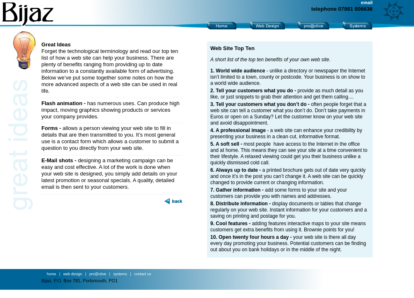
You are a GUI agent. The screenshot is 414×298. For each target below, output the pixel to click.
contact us (142, 274)
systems (120, 274)
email (367, 2)
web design (72, 274)
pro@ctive (97, 274)
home (52, 274)
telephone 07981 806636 (342, 9)
